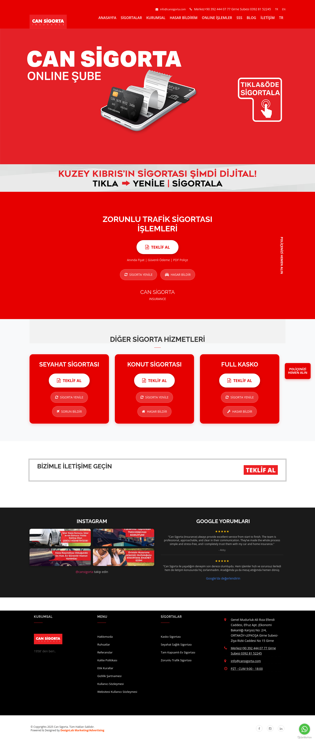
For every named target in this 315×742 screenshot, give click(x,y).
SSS (239, 17)
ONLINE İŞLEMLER (217, 17)
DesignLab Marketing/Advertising (82, 730)
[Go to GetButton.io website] (305, 737)
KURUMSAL (155, 17)
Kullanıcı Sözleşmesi (110, 684)
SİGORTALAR (131, 17)
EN (283, 9)
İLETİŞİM (268, 17)
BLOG (251, 17)
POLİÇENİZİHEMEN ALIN (297, 371)
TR (277, 9)
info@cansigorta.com (171, 9)
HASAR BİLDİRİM (184, 17)
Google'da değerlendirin (223, 578)
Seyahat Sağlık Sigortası (176, 644)
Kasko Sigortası (171, 637)
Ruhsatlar (103, 644)
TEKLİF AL (261, 470)
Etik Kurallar (105, 668)
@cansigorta (84, 572)
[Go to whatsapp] (304, 729)
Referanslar (105, 652)
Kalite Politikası (107, 660)
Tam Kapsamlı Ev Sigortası (178, 652)
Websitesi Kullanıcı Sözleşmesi (117, 692)
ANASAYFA (107, 17)
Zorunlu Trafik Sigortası (176, 660)
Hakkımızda (105, 637)
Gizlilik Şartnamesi (109, 676)
